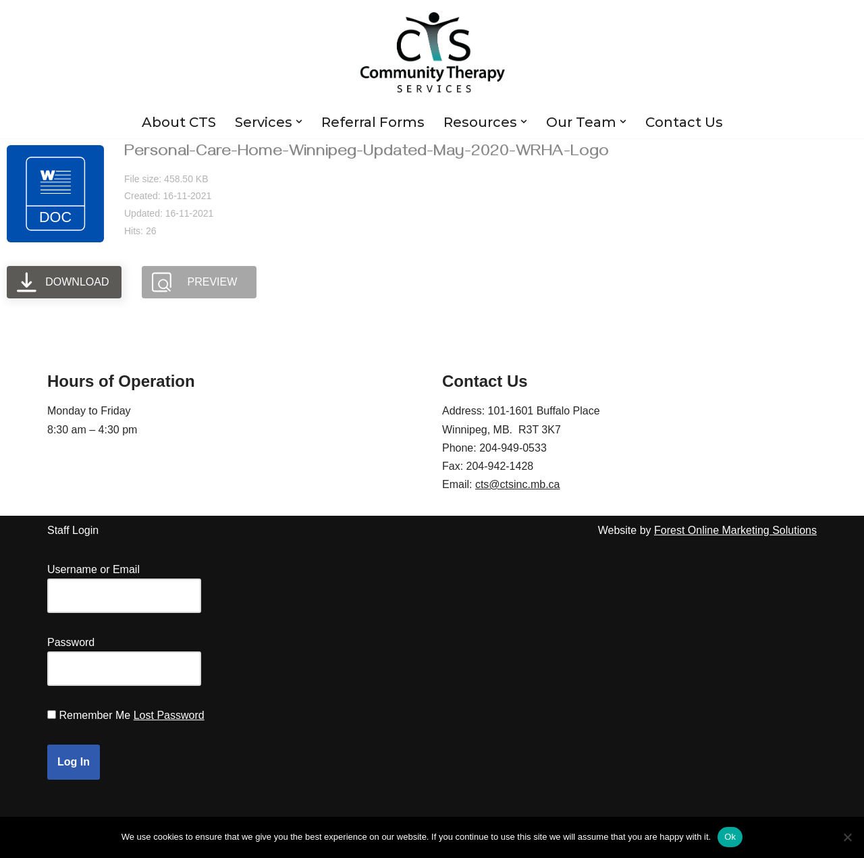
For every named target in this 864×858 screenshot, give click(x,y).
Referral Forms (373, 122)
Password (70, 642)
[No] (847, 837)
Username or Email (93, 569)
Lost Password (169, 715)
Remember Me (94, 715)
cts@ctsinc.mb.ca (517, 484)
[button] (299, 121)
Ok (730, 837)
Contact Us (684, 122)
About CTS (179, 122)
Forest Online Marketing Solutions (735, 530)
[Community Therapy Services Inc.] (432, 52)
